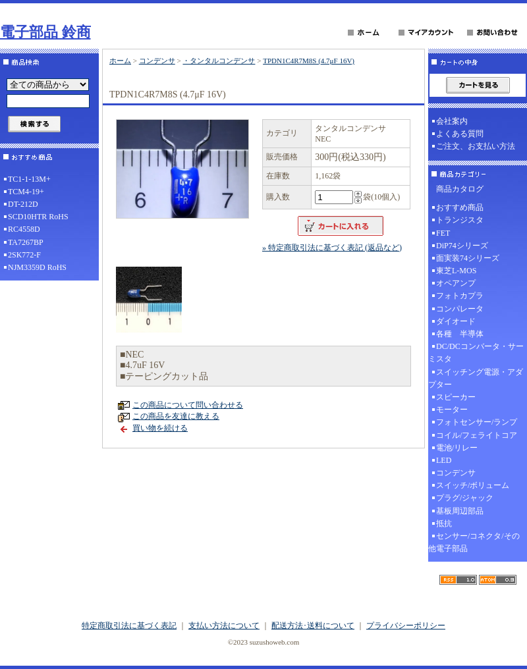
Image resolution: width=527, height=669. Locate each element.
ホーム (120, 61)
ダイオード (456, 321)
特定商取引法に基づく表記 (129, 625)
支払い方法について (224, 625)
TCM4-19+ (26, 191)
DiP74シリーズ (462, 245)
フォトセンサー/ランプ (476, 422)
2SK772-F (24, 254)
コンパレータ (460, 308)
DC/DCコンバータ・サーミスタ (476, 352)
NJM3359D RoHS (37, 267)
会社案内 (452, 121)
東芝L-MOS (456, 270)
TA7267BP (25, 242)
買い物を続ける (160, 428)
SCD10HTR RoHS (38, 216)
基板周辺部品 (460, 511)
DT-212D (23, 204)
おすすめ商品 (460, 207)
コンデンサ (157, 61)
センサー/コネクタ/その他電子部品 (474, 542)
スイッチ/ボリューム (472, 485)
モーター (452, 409)
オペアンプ (456, 283)
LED (443, 460)
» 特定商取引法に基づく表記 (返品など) (332, 247)
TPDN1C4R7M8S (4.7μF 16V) (308, 61)
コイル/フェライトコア (476, 435)
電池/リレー (457, 447)
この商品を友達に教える (175, 416)
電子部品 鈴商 (45, 32)
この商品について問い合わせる (187, 405)
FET (443, 233)
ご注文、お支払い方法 (475, 146)
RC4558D (24, 229)
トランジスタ (460, 220)
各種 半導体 (460, 333)
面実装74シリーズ (467, 258)
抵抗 (444, 523)
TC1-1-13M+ (29, 179)
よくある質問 (460, 133)
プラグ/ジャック (464, 497)
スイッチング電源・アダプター (475, 378)
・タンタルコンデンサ (218, 61)
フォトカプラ (460, 295)
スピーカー (456, 397)
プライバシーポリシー (405, 625)
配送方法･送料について (312, 625)
